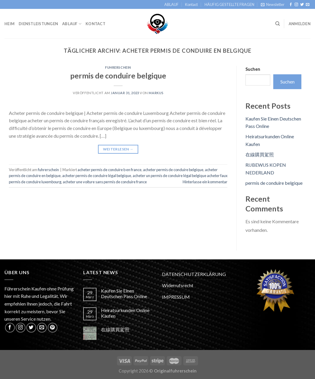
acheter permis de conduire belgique (173, 169)
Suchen (252, 69)
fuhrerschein (118, 67)
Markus (156, 93)
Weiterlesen (118, 149)
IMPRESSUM (176, 297)
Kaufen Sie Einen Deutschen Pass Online (124, 293)
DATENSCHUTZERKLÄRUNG (194, 274)
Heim (9, 23)
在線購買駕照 (259, 154)
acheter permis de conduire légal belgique (96, 175)
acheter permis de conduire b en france (110, 169)
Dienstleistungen (38, 23)
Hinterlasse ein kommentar (205, 181)
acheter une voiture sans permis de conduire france (105, 181)
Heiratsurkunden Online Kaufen (125, 313)
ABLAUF (171, 4)
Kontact (191, 4)
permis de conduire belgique (118, 75)
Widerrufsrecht (177, 285)
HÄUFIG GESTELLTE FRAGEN (229, 4)
